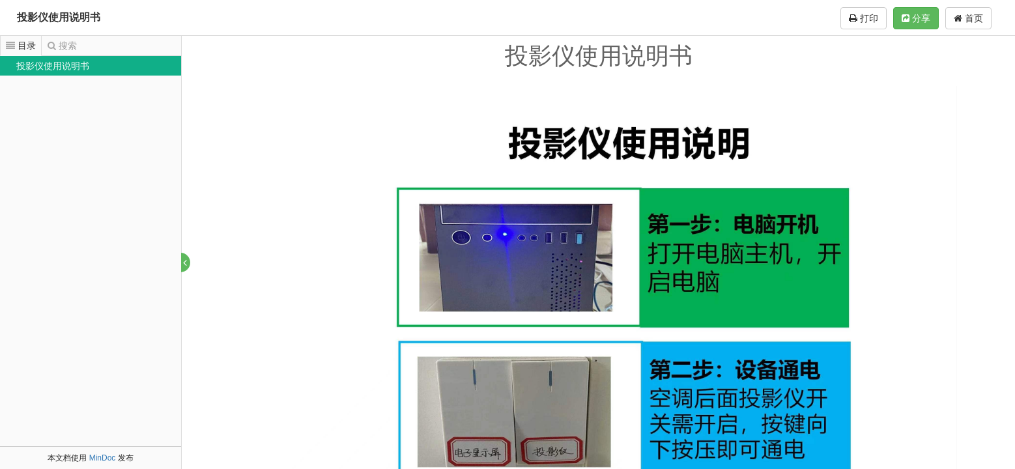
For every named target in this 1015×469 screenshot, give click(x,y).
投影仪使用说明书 (58, 17)
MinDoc (102, 457)
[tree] (90, 66)
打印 (863, 18)
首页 (968, 18)
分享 (916, 18)
